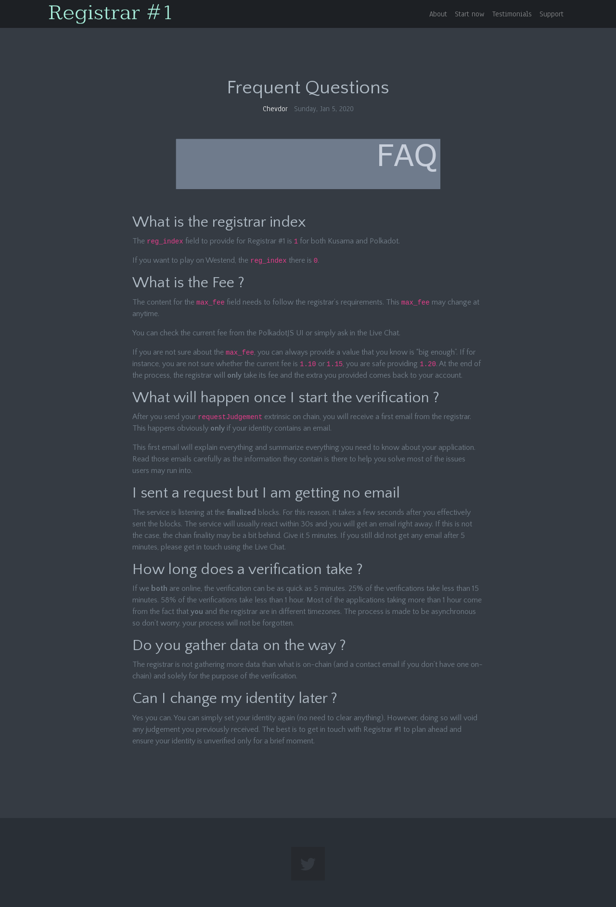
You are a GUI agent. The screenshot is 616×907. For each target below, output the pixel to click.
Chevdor (275, 109)
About (438, 14)
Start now (470, 14)
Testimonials (512, 14)
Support (551, 14)
